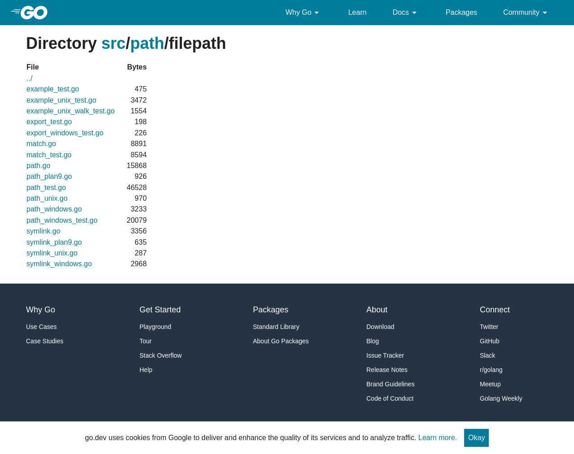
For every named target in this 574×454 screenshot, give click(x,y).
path (147, 43)
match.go (41, 143)
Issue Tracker (385, 355)
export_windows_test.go (65, 133)
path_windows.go (54, 209)
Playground (155, 326)
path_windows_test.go (61, 220)
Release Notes (387, 369)
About (376, 309)
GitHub (490, 341)
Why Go (304, 12)
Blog (372, 341)
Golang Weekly (501, 398)
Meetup (490, 384)
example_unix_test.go (61, 100)
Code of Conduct (389, 398)
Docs (405, 12)
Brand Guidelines (390, 384)
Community (526, 12)
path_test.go (46, 187)
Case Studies (44, 341)
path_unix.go (47, 198)
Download (380, 326)
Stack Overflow (160, 355)
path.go (38, 165)
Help (145, 369)
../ (29, 78)
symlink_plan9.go (54, 242)
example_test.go (52, 89)
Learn (357, 12)
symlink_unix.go (52, 253)
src (113, 43)
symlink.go (43, 231)
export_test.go (49, 121)
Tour (145, 341)
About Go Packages (281, 341)
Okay (476, 437)
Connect (495, 309)
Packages (461, 12)
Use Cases (41, 326)
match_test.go (49, 155)
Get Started (160, 309)
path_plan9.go (49, 176)
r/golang (491, 369)
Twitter (489, 326)
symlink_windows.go (59, 264)
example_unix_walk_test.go (70, 111)
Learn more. (437, 437)
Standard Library (276, 326)
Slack (487, 355)
